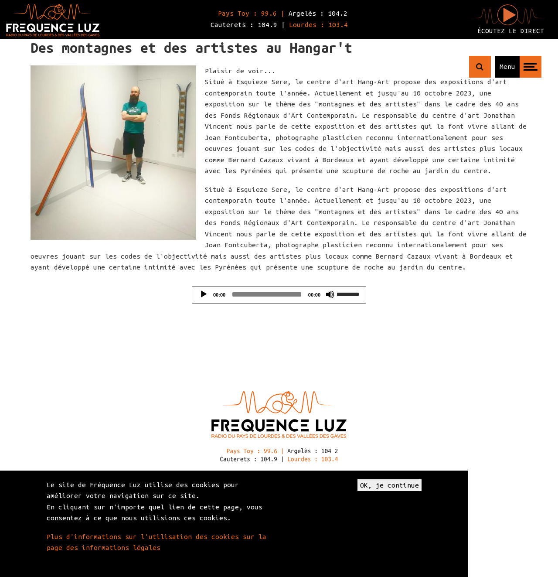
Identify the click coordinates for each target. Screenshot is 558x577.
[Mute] (330, 294)
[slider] (266, 294)
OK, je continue (389, 485)
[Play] (203, 294)
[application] (279, 295)
